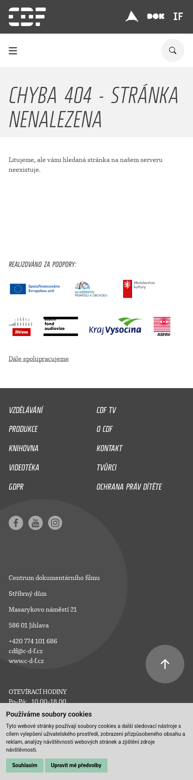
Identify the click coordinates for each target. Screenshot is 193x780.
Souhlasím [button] (24, 765)
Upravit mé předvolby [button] (76, 765)
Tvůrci (106, 465)
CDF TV (106, 408)
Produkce (23, 427)
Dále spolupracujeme (39, 358)
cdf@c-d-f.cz (26, 651)
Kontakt (109, 446)
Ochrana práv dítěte (129, 485)
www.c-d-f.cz (26, 660)
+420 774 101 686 (33, 641)
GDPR (16, 485)
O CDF (104, 427)
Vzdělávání (26, 408)
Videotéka (24, 465)
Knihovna (24, 446)
